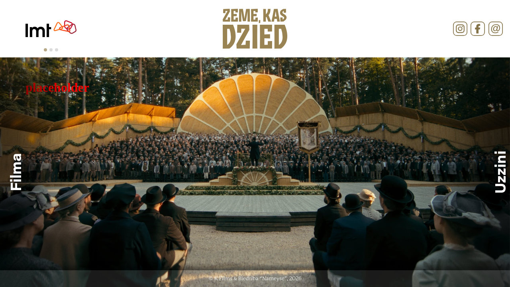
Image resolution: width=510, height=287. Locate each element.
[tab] (45, 49)
